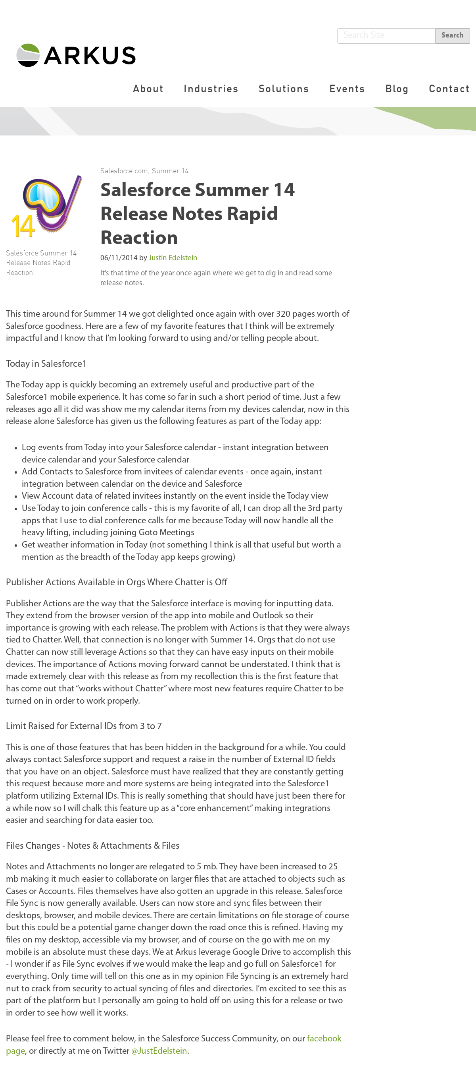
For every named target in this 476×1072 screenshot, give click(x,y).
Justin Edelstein (173, 258)
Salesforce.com (124, 170)
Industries (211, 88)
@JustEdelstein (159, 1051)
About (148, 88)
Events (347, 88)
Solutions (284, 88)
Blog (397, 88)
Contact (449, 88)
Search (452, 35)
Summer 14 (170, 170)
